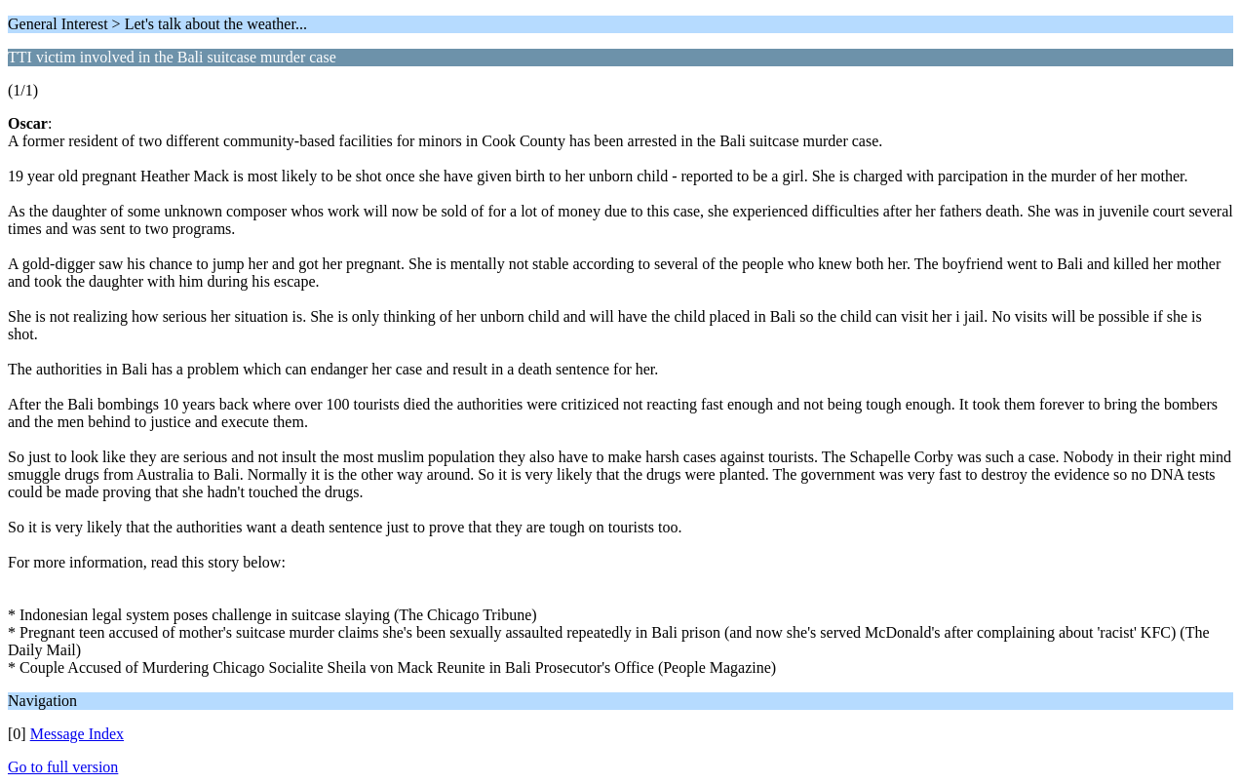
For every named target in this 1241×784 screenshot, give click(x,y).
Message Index (77, 733)
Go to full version (63, 767)
